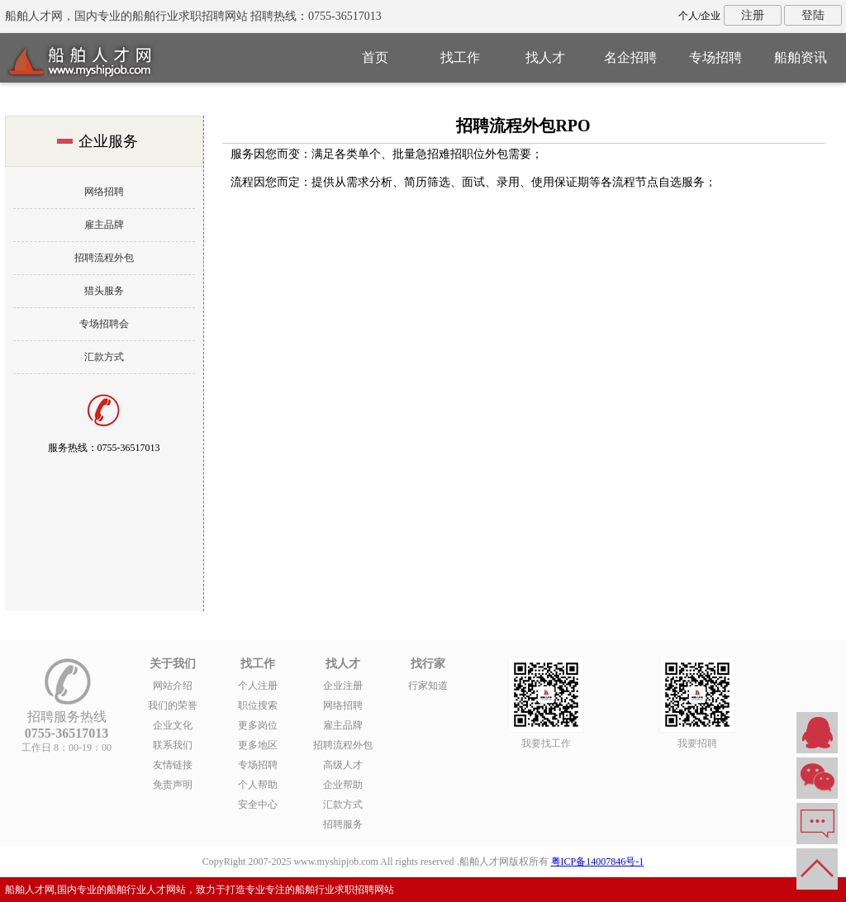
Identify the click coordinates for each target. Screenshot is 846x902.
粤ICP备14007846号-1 (597, 861)
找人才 (545, 57)
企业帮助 (343, 784)
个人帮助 (258, 784)
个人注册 (258, 685)
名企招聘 (630, 57)
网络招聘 (104, 191)
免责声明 (172, 784)
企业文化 (172, 725)
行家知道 (428, 685)
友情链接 (172, 765)
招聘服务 (343, 824)
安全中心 (258, 804)
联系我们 (172, 745)
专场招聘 (715, 57)
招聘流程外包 (104, 257)
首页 (375, 57)
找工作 (460, 57)
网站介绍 (172, 685)
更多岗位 (258, 725)
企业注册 (343, 685)
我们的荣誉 (172, 705)
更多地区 (258, 745)
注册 (752, 15)
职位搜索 (258, 705)
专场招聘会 (104, 324)
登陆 (813, 15)
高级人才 (343, 765)
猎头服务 (104, 291)
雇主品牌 (104, 224)
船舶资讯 (800, 57)
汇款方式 (104, 357)
